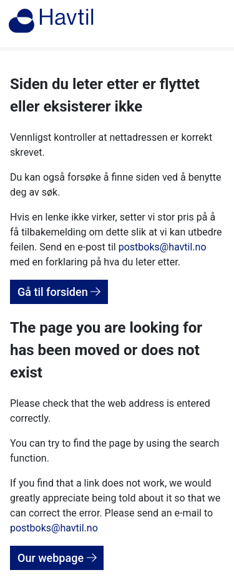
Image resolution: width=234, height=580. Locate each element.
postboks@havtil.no (163, 247)
